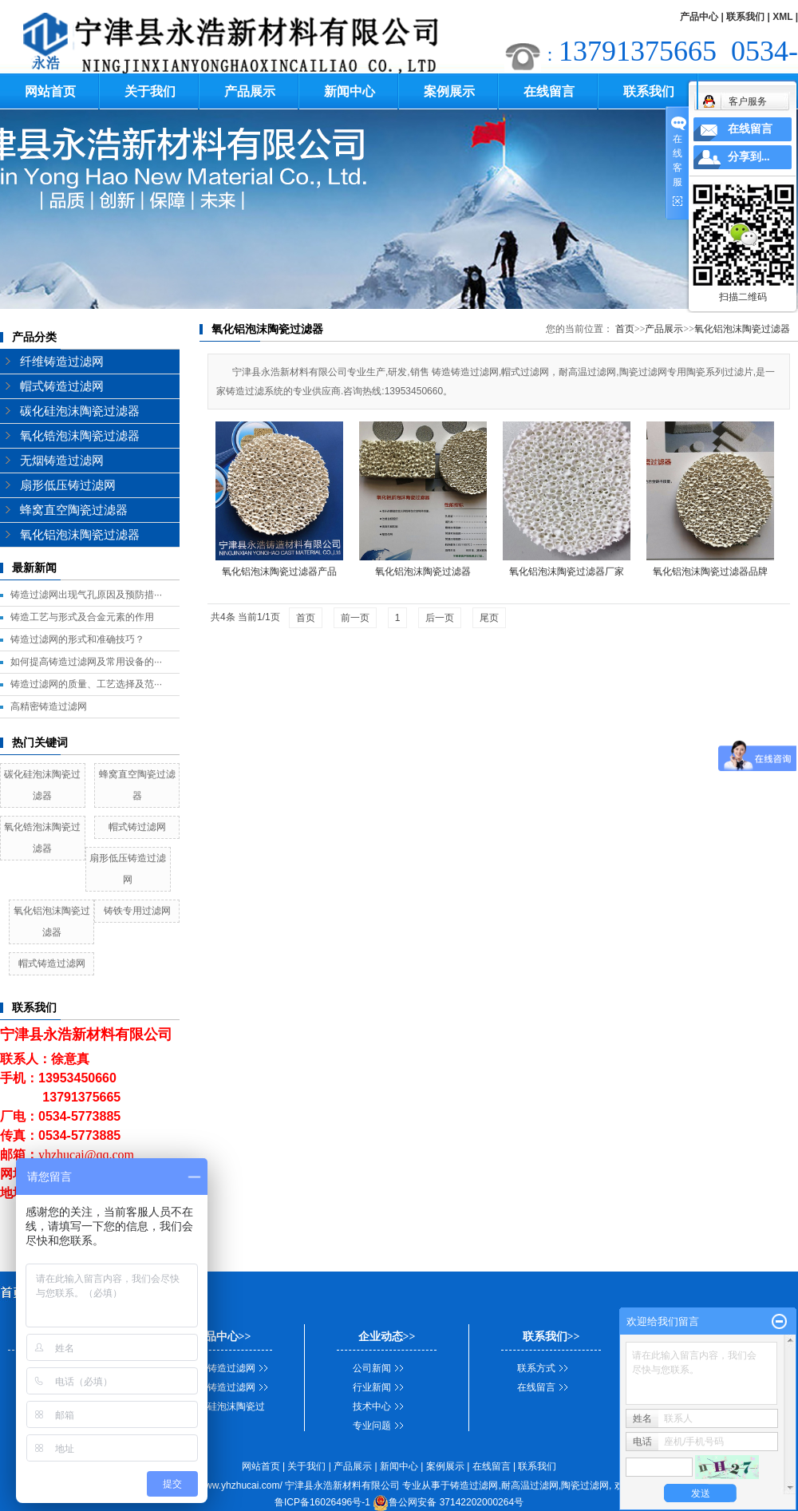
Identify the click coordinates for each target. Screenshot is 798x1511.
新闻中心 (349, 91)
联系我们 (745, 16)
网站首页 (50, 91)
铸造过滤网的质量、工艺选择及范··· (86, 684)
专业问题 (372, 1425)
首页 (624, 328)
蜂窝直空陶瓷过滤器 (74, 510)
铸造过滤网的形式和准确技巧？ (77, 639)
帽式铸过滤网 (137, 827)
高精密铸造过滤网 (48, 706)
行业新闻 (372, 1387)
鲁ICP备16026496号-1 (322, 1502)
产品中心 (699, 16)
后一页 (439, 617)
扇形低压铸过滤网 (68, 485)
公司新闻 (372, 1368)
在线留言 (549, 91)
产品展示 (249, 91)
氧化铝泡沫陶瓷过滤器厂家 (566, 571)
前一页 (355, 617)
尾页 (489, 617)
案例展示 (449, 91)
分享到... (749, 157)
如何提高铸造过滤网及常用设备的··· (86, 661)
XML (782, 16)
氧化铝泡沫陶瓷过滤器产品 (279, 571)
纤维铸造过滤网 (62, 361)
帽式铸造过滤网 (62, 386)
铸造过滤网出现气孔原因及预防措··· (86, 594)
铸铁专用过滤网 (137, 910)
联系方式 (536, 1368)
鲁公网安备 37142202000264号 (448, 1502)
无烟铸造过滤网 (62, 460)
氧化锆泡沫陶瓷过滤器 (80, 435)
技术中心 (372, 1406)
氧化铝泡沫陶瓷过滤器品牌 (710, 571)
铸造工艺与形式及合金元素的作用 (82, 617)
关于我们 (150, 91)
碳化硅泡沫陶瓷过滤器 (80, 411)
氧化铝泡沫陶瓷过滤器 (80, 534)
